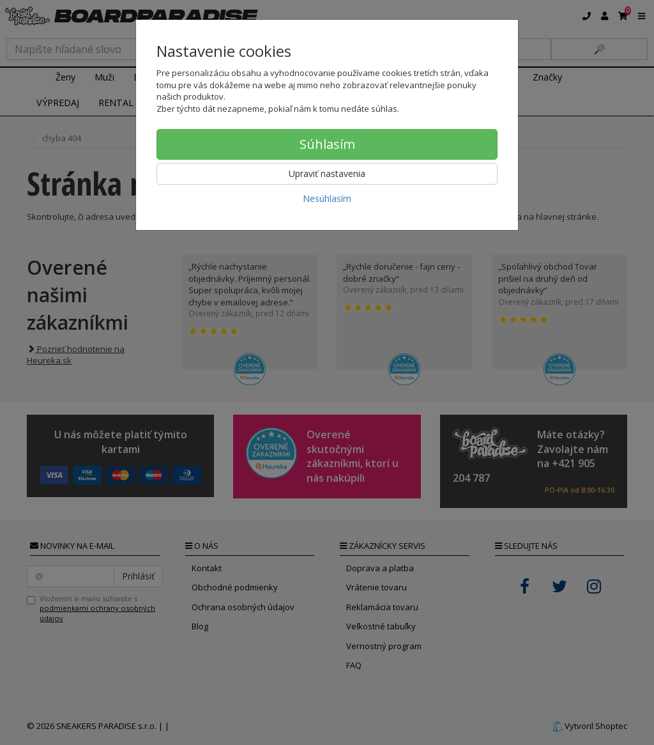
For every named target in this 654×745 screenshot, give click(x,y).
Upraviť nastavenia (327, 173)
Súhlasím (327, 144)
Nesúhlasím (327, 198)
